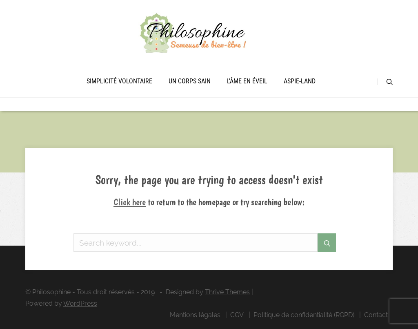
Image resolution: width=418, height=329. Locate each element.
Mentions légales (195, 315)
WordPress (80, 303)
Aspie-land (300, 81)
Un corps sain (190, 81)
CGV (237, 315)
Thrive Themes (227, 292)
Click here (129, 202)
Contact (376, 315)
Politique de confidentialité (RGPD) (303, 315)
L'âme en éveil (247, 81)
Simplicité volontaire (119, 81)
